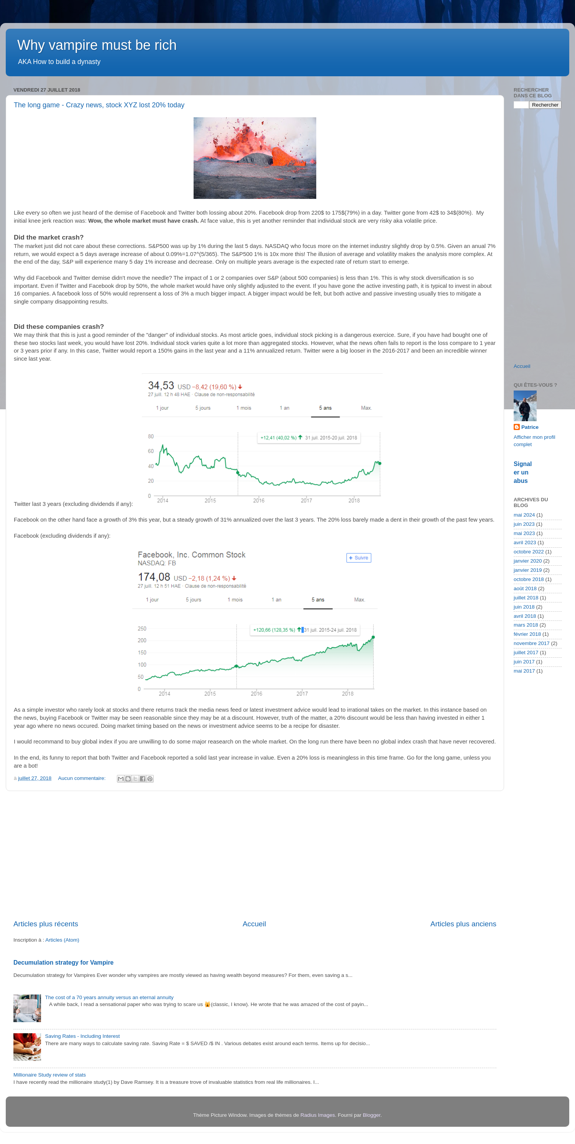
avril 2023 (525, 542)
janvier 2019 (528, 570)
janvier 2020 (528, 561)
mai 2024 (524, 515)
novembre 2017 (532, 643)
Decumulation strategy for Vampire (63, 962)
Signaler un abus (523, 472)
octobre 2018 (529, 579)
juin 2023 (524, 524)
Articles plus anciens (463, 924)
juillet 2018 (526, 598)
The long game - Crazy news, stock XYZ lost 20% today (99, 105)
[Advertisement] (255, 855)
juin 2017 (524, 662)
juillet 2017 (526, 652)
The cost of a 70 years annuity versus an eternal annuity (109, 997)
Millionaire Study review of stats (49, 1075)
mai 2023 (524, 533)
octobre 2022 (529, 552)
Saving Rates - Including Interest (82, 1036)
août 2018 (525, 588)
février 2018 (527, 634)
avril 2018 (525, 616)
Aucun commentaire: (82, 778)
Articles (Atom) (62, 940)
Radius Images (318, 1115)
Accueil (254, 924)
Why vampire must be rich (97, 45)
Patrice (530, 427)
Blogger (372, 1115)
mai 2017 (524, 671)
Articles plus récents (45, 924)
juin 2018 (524, 607)
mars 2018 (526, 625)
